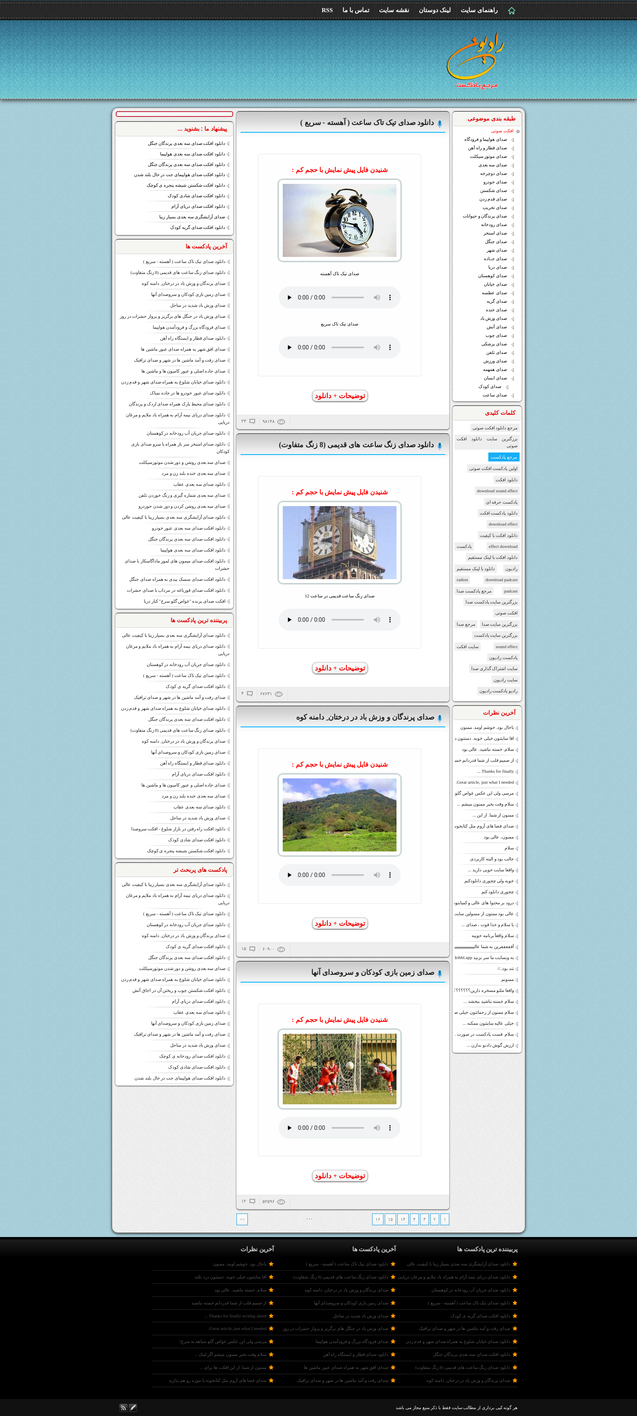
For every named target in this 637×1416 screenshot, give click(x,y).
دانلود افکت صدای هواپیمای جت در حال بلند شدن (179, 174)
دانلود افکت (507, 479)
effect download (503, 546)
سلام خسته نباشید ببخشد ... (489, 1001)
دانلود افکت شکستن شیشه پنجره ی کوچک (186, 185)
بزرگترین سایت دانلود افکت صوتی (487, 442)
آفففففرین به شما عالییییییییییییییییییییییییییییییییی (473, 946)
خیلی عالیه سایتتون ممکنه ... (488, 1023)
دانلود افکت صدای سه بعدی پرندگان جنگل (186, 143)
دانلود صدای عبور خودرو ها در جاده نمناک (187, 392)
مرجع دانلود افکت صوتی (495, 427)
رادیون (511, 568)
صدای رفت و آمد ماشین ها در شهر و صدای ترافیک (180, 360)
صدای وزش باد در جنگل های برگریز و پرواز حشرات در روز (172, 316)
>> (242, 1219)
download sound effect (497, 490)
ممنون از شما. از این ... (493, 815)
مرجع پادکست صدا (474, 590)
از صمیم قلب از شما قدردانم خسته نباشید (476, 760)
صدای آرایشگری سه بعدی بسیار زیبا (192, 216)
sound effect (507, 646)
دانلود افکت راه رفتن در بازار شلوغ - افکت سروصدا (178, 828)
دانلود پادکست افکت (499, 513)
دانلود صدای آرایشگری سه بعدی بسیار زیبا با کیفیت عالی (173, 517)
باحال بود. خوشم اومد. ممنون (487, 727)
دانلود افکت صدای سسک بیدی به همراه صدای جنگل (177, 579)
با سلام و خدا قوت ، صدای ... (488, 924)
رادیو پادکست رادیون (498, 690)
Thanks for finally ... (495, 771)
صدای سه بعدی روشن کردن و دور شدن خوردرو (182, 506)
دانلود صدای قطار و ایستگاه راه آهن (193, 338)
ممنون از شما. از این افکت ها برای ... (232, 1367)
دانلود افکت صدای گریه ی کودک (195, 686)
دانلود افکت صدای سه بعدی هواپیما (192, 153)
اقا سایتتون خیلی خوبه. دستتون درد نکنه (478, 738)
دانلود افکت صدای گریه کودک (197, 227)
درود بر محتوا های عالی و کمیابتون (483, 902)
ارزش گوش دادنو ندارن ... (490, 1045)
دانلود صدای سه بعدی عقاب (199, 484)
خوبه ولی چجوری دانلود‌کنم (489, 880)
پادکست (464, 546)
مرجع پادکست (504, 457)
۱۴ (403, 1219)
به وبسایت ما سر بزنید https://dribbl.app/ (477, 957)
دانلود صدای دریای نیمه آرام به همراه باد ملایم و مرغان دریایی (454, 1276)
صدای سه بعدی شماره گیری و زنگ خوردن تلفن (182, 495)
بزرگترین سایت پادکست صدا (492, 601)
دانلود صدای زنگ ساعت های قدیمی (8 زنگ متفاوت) (177, 272)
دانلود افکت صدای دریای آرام (198, 206)
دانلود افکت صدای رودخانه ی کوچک (192, 1056)
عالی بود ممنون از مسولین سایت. (483, 913)
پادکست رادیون (503, 657)
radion (462, 579)
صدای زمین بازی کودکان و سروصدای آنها (188, 294)
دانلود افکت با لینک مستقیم (493, 557)
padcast (511, 590)
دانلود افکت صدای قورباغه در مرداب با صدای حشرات (176, 590)
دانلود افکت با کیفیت (499, 535)
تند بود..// (506, 968)
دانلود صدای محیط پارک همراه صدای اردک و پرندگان (177, 403)
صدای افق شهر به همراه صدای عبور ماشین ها (183, 349)
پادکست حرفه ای (502, 502)
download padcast (501, 579)
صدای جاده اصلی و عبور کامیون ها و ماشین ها (183, 371)
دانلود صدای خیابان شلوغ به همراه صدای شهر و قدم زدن (173, 381)
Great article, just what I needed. (485, 782)
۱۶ (377, 1219)
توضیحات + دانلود (340, 396)
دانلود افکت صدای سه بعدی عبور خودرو (189, 528)
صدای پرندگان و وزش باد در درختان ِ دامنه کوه (183, 283)
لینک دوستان (435, 10)
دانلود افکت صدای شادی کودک (196, 195)
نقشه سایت (394, 10)
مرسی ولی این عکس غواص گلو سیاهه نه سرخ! (470, 793)
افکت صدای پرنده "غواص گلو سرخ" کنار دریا (184, 601)
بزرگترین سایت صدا (500, 624)
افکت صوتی (506, 612)
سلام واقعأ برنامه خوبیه (493, 935)
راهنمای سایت (479, 10)
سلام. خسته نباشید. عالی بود (488, 749)
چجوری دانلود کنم (497, 891)
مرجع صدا (466, 624)
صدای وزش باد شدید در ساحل (197, 305)
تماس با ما (355, 10)
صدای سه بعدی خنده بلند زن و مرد (193, 473)
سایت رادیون (506, 679)
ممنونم (507, 979)
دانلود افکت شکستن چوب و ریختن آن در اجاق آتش (178, 990)
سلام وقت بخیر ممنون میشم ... (485, 804)
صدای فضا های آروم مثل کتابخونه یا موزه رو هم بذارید (465, 825)
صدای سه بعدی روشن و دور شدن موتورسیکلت (182, 462)
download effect (503, 524)
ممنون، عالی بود (499, 836)
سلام (509, 847)
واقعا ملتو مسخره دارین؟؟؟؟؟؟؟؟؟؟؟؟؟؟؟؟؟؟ (470, 990)
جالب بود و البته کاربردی (492, 858)
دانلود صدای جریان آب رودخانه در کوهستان (186, 433)
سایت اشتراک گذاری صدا (494, 668)
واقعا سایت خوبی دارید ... (491, 869)
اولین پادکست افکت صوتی (493, 468)
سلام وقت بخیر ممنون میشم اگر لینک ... (230, 1354)
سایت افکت (468, 646)
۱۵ (390, 1219)
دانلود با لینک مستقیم (476, 568)
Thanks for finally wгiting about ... (235, 1315)
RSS (327, 10)
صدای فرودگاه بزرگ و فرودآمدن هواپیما (189, 327)
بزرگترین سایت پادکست (496, 635)
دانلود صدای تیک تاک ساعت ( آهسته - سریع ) (184, 261)
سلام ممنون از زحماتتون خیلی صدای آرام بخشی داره (465, 1012)
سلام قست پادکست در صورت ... (483, 1034)
